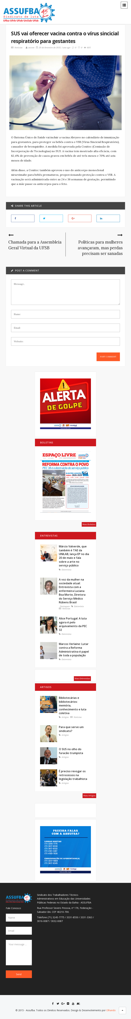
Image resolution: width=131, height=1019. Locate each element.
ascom (29, 47)
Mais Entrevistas (82, 678)
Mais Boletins (89, 524)
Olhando (111, 1010)
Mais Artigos (89, 795)
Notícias (16, 48)
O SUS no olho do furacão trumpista (71, 751)
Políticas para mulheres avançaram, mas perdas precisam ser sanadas (100, 247)
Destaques (65, 606)
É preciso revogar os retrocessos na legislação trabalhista (73, 775)
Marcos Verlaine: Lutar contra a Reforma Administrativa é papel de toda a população (74, 649)
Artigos (64, 717)
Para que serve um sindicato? (71, 729)
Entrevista (65, 570)
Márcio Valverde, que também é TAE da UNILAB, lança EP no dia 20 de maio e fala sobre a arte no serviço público (74, 556)
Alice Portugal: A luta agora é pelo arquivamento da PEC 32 (73, 624)
